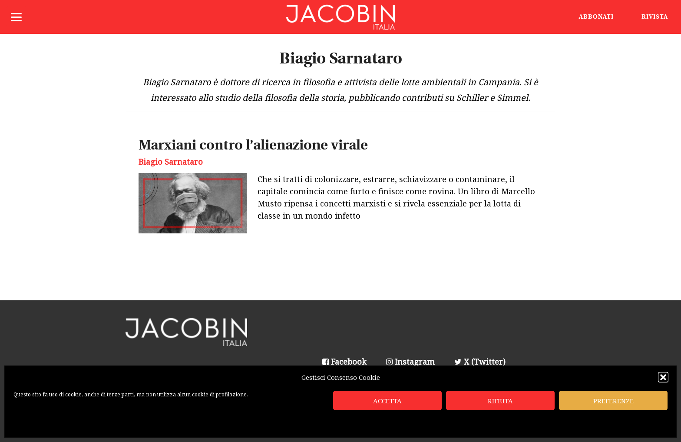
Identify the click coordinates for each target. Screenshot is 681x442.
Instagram (410, 361)
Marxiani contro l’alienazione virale (253, 146)
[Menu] (16, 16)
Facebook (344, 361)
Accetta (387, 400)
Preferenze (613, 400)
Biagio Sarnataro (171, 161)
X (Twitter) (480, 361)
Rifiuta (500, 400)
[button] (663, 377)
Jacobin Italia (340, 17)
